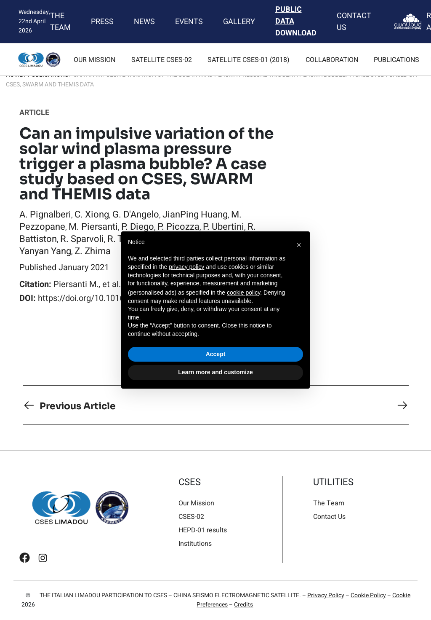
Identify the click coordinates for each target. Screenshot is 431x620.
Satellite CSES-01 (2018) (249, 59)
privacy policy (186, 266)
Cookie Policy (368, 595)
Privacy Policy (325, 595)
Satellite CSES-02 (161, 59)
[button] (299, 245)
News (144, 21)
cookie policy (243, 292)
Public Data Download (296, 21)
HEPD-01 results (202, 530)
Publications (396, 59)
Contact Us (354, 21)
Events (189, 21)
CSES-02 (191, 516)
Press (102, 21)
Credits (243, 605)
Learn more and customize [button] (215, 372)
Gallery (239, 21)
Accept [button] (216, 354)
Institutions (195, 543)
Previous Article (78, 405)
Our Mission (94, 59)
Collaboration (332, 59)
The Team (60, 21)
